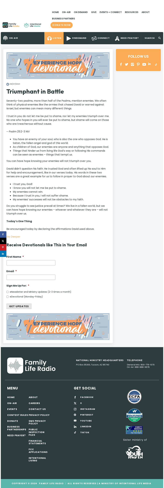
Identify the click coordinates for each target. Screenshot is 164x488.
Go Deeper (13, 236)
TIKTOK (84, 432)
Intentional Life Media (134, 483)
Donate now (62, 24)
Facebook (121, 64)
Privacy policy (39, 415)
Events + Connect (111, 12)
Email (11, 271)
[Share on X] (3, 241)
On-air (12, 403)
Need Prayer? (16, 435)
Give (93, 12)
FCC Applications (38, 451)
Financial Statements (37, 442)
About (146, 12)
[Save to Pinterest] (3, 247)
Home (55, 12)
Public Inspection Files (37, 432)
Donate (12, 421)
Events (12, 409)
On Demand (81, 12)
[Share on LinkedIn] (3, 253)
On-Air (66, 12)
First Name (15, 257)
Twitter (127, 64)
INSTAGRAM (132, 64)
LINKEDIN (150, 64)
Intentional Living (37, 459)
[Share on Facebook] (3, 234)
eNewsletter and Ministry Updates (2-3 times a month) (40, 291)
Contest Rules (17, 415)
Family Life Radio (45, 26)
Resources (131, 12)
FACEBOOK (87, 397)
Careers (34, 403)
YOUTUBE (144, 64)
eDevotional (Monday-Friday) (26, 296)
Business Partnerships (16, 428)
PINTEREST (138, 64)
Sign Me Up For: (17, 286)
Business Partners (63, 18)
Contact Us (37, 409)
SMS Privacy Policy (37, 422)
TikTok (156, 64)
